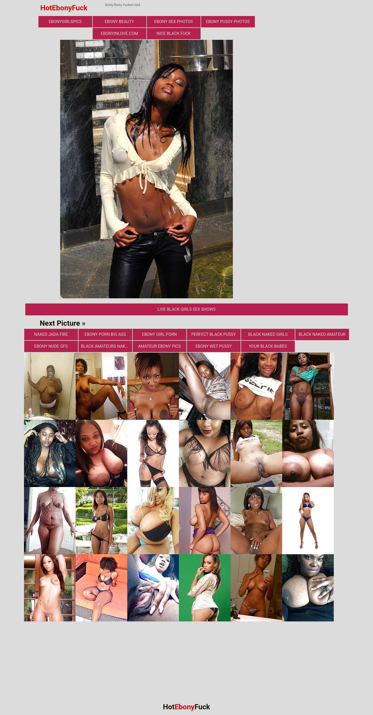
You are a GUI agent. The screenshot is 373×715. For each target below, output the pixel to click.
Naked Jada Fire (51, 334)
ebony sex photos (173, 21)
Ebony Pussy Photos (228, 21)
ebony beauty (119, 21)
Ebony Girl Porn (159, 334)
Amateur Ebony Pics (159, 346)
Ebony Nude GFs (51, 346)
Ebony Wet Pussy (213, 346)
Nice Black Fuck (173, 33)
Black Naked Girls (267, 334)
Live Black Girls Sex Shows (186, 309)
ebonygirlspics (65, 21)
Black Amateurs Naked (105, 346)
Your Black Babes (268, 346)
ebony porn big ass (105, 334)
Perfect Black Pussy (213, 334)
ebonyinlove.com (119, 33)
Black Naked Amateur (322, 334)
